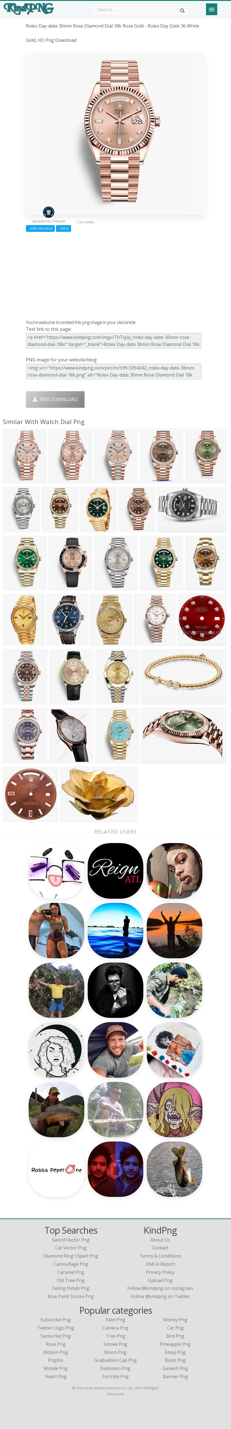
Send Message (40, 228)
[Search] (182, 10)
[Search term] (140, 9)
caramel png (70, 1272)
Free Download (55, 399)
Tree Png (115, 1336)
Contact (160, 1248)
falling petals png (70, 1288)
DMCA (63, 228)
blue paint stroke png (70, 1296)
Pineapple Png (175, 1344)
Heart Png (56, 1376)
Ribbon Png (55, 1352)
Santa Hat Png (55, 1336)
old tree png (71, 1280)
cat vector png (71, 1248)
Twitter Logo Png (55, 1328)
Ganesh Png (175, 1368)
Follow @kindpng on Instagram (160, 1288)
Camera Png (115, 1328)
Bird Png (175, 1336)
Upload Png (160, 1280)
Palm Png (115, 1320)
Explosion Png (115, 1368)
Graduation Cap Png (115, 1360)
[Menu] (211, 9)
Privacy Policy (160, 1272)
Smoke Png (115, 1344)
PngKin (55, 1360)
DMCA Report (160, 1264)
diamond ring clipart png (71, 1256)
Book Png (175, 1360)
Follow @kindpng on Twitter (160, 1296)
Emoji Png (175, 1352)
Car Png (175, 1328)
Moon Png (115, 1352)
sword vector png (71, 1240)
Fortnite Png (115, 1376)
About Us (160, 1240)
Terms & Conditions (160, 1256)
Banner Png (175, 1376)
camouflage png (70, 1264)
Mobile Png (56, 1368)
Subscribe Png (55, 1320)
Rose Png (56, 1344)
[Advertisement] (115, 274)
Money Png (175, 1320)
